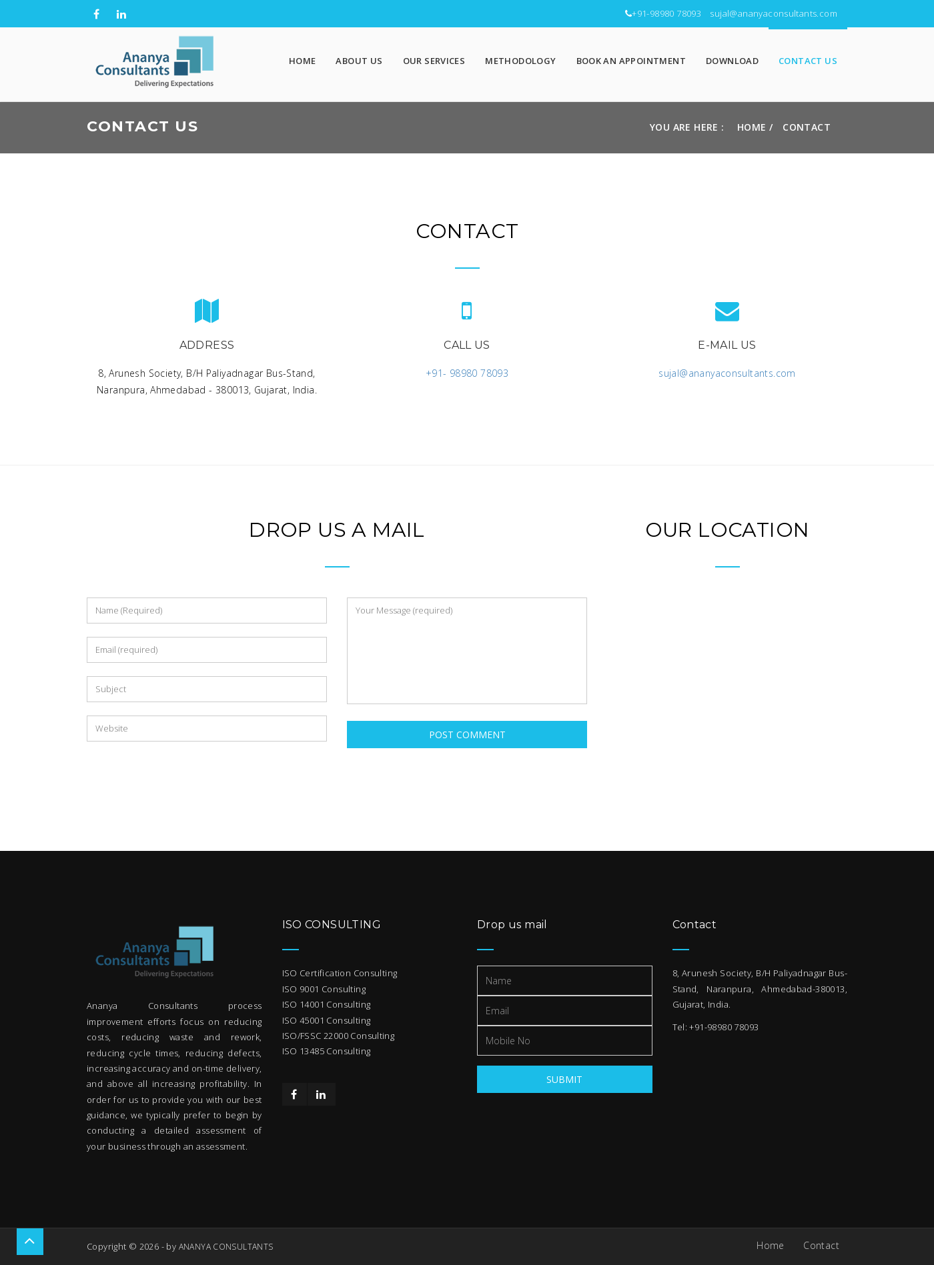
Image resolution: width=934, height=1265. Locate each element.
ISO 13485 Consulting (326, 1051)
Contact (821, 1245)
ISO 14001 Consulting (326, 1004)
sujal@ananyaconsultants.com (773, 13)
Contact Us (808, 61)
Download (732, 61)
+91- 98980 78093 (467, 373)
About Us (359, 61)
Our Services (434, 61)
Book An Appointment (631, 61)
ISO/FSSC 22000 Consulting (338, 1036)
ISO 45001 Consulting (326, 1020)
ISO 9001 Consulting (324, 989)
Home (302, 61)
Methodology (520, 61)
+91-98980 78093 (666, 13)
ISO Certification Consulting (340, 973)
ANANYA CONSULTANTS (226, 1246)
